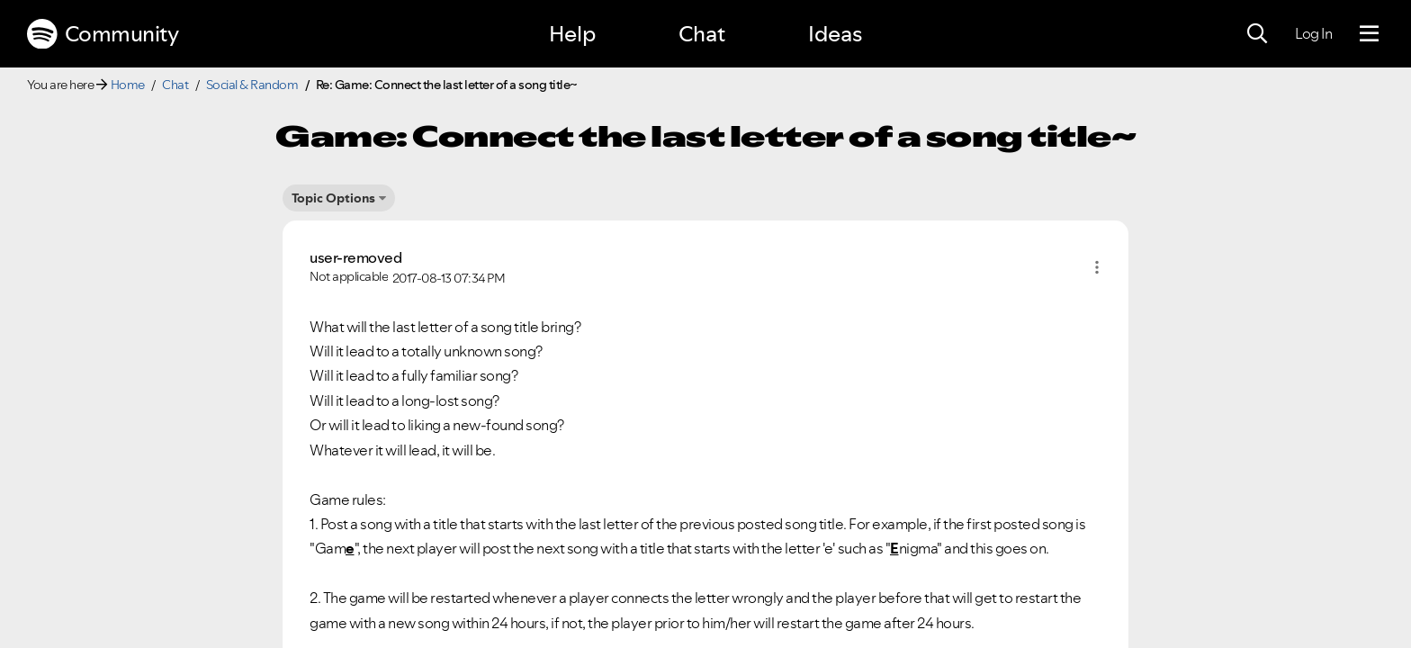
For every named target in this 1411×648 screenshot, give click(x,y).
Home (128, 85)
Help (572, 34)
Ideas (835, 34)
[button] (1096, 267)
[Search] (1257, 34)
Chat (702, 34)
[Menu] (1369, 34)
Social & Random (252, 85)
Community (102, 34)
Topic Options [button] (333, 198)
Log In (1313, 33)
